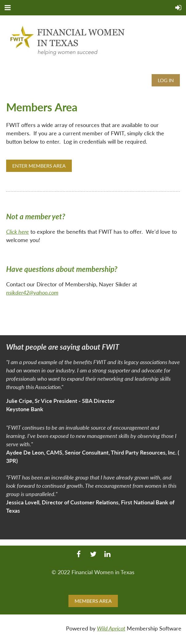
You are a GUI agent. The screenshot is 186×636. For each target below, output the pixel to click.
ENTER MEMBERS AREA (39, 166)
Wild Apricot (111, 628)
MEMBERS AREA (93, 601)
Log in (166, 80)
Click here (17, 231)
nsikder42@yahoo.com (32, 292)
